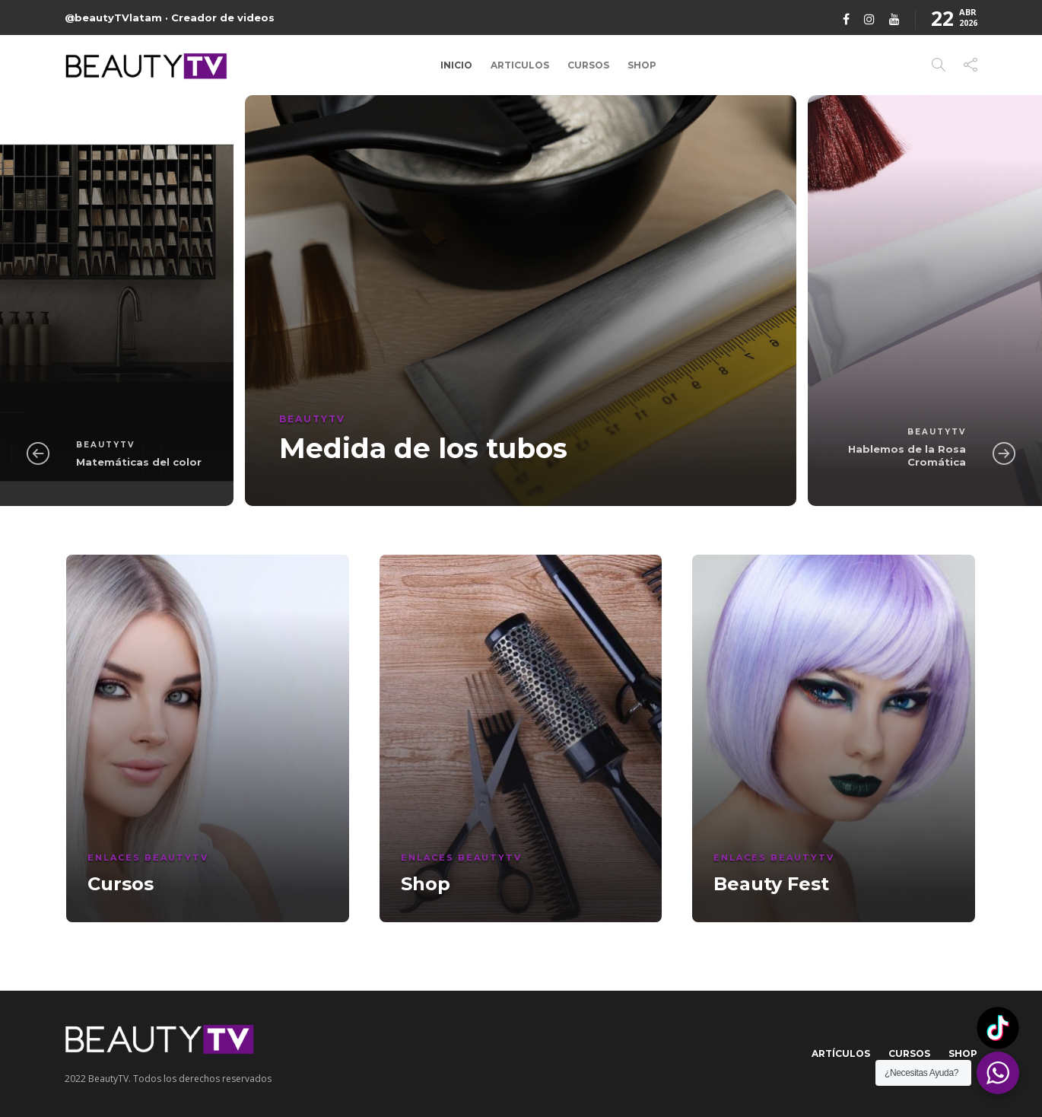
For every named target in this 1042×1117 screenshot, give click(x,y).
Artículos (841, 1053)
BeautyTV (105, 445)
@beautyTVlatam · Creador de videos (170, 17)
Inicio (456, 65)
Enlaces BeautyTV (147, 857)
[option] (520, 300)
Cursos (588, 65)
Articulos (520, 65)
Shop (641, 65)
